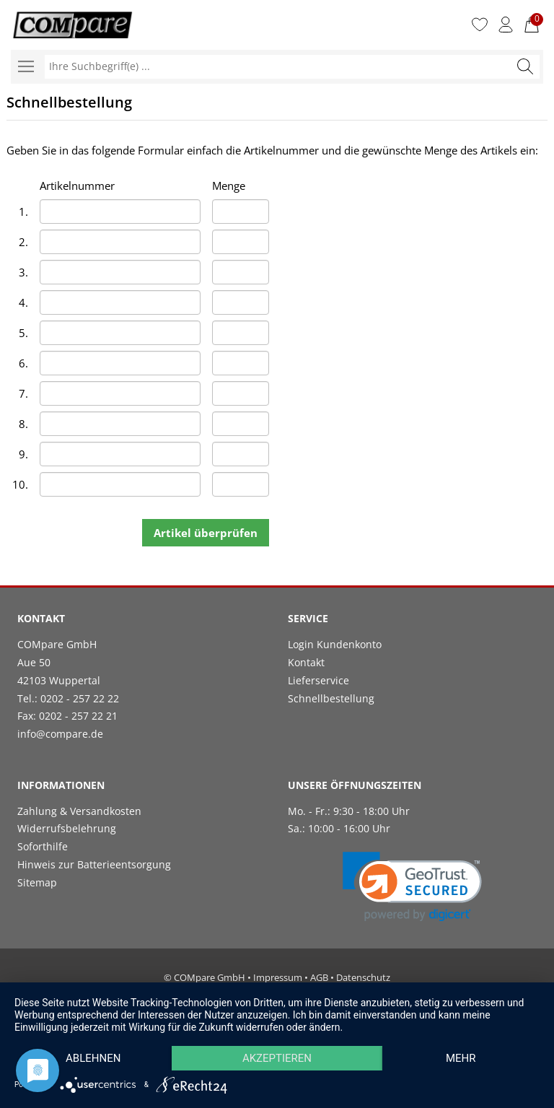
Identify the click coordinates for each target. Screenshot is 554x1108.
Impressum (277, 977)
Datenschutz (363, 977)
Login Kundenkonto (335, 644)
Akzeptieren (277, 1058)
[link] (412, 886)
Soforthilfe (42, 846)
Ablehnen (93, 1058)
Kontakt (306, 662)
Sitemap (37, 882)
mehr (461, 1058)
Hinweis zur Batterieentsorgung (94, 864)
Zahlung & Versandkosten (79, 811)
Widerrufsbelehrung (66, 828)
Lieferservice (318, 680)
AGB (319, 977)
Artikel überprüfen (206, 532)
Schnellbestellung (331, 698)
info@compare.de (60, 734)
